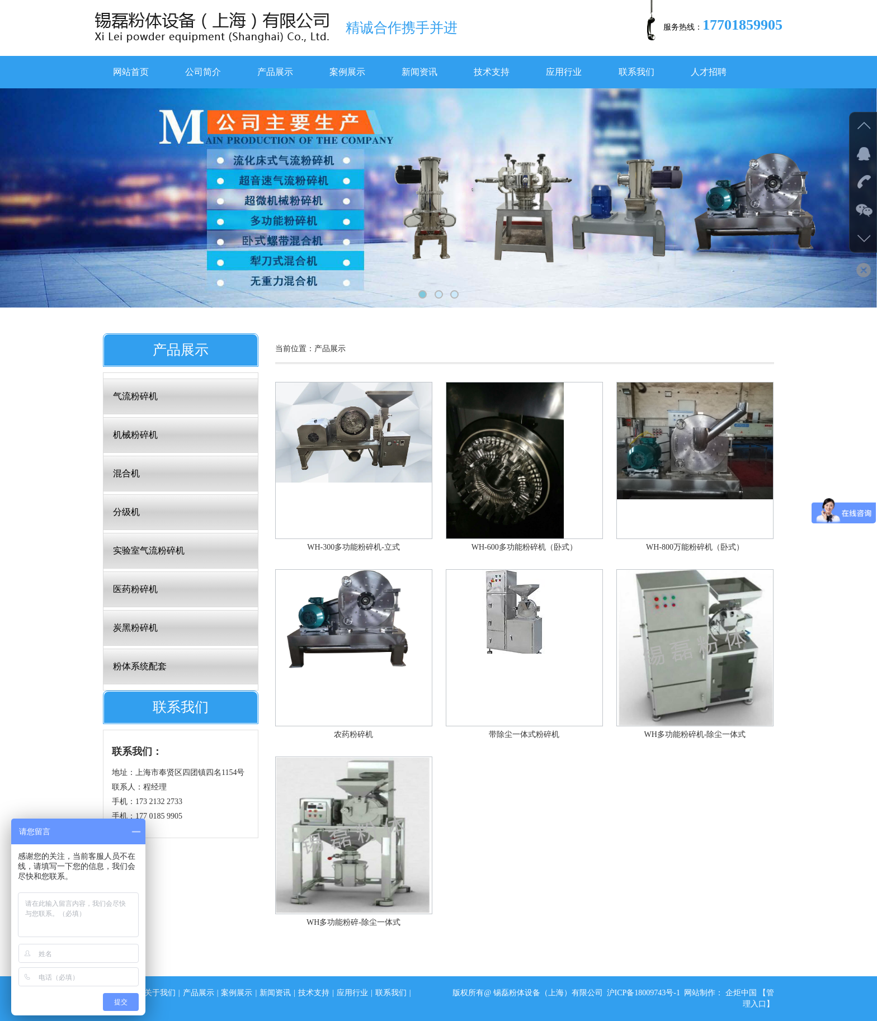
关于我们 (160, 993)
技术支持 (492, 72)
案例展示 (347, 72)
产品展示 (275, 72)
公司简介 (203, 72)
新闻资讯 (419, 72)
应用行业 (564, 72)
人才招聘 (709, 72)
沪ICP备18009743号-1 (643, 993)
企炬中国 (741, 993)
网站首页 (131, 72)
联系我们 (636, 72)
